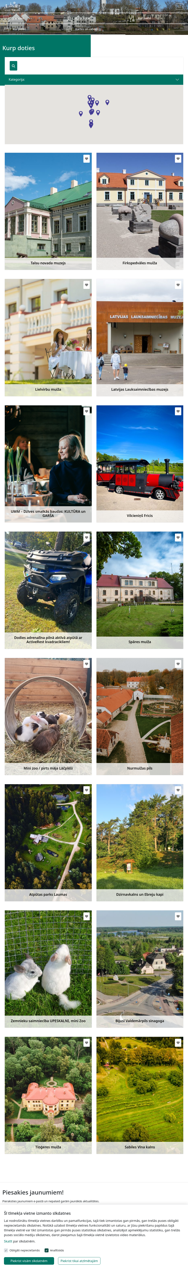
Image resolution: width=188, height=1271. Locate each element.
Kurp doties (83, 18)
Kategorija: (17, 79)
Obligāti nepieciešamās (25, 1250)
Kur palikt (19, 29)
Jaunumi (18, 18)
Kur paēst (144, 18)
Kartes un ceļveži (86, 29)
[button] (91, 125)
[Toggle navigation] (179, 7)
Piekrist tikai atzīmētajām (79, 1261)
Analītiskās (57, 1250)
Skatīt (8, 1241)
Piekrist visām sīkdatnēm (29, 1261)
